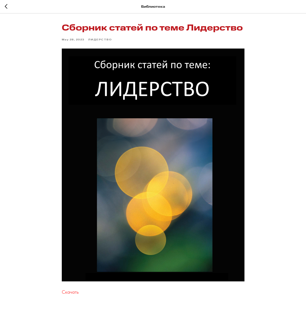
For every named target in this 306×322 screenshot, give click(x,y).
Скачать (70, 292)
